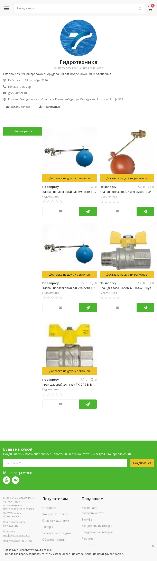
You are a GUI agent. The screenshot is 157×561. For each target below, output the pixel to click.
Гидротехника (50, 196)
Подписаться (50, 107)
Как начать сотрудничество (93, 510)
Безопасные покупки (56, 533)
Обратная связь (53, 539)
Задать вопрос (18, 107)
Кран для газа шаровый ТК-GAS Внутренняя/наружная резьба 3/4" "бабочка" (127, 288)
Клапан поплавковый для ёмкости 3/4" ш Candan (127, 192)
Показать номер (19, 87)
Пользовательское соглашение (14, 523)
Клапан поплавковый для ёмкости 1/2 (68, 288)
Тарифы (87, 519)
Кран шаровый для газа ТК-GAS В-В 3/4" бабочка (69, 384)
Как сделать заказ (55, 514)
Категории (23, 131)
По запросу (50, 187)
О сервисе (49, 508)
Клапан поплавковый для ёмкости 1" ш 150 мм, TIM (69, 192)
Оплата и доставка (55, 520)
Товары (47, 527)
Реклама (87, 538)
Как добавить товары (97, 526)
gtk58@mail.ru (15, 93)
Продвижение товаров (97, 532)
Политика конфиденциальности (16, 533)
